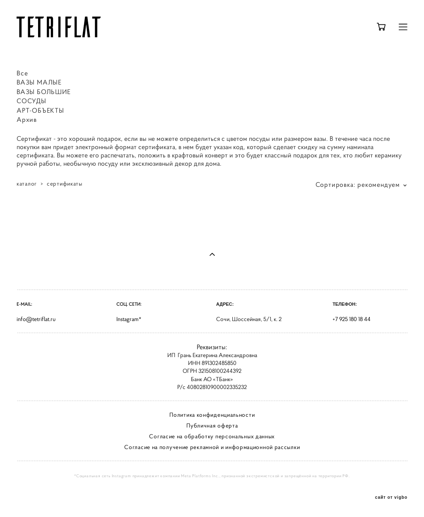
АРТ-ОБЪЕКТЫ (40, 110)
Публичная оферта (212, 425)
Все (22, 73)
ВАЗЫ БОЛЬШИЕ (44, 91)
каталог (27, 183)
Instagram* (128, 319)
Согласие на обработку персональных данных (212, 436)
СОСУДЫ (31, 101)
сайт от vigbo (391, 497)
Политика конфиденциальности (212, 414)
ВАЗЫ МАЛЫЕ (39, 82)
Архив (27, 119)
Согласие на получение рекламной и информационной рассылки (212, 447)
